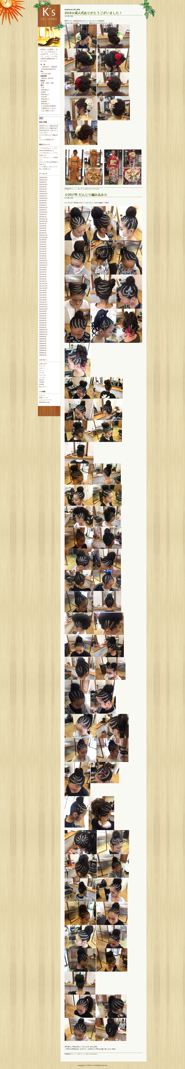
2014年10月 (43, 221)
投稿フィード (43, 398)
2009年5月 (43, 346)
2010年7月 (43, 316)
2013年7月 (43, 244)
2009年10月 (43, 334)
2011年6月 (43, 295)
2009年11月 (43, 332)
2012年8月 (43, 270)
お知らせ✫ (43, 364)
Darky (56, 157)
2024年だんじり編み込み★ (48, 126)
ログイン (42, 395)
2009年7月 (43, 341)
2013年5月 (43, 249)
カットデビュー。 (45, 157)
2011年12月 (43, 284)
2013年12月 (43, 235)
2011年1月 (43, 302)
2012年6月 (43, 274)
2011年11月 (43, 286)
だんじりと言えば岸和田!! (48, 162)
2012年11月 (43, 263)
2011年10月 (43, 288)
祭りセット (43, 387)
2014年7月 (43, 224)
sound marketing (45, 150)
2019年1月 (43, 196)
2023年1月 (43, 182)
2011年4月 (43, 297)
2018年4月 (43, 201)
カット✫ (42, 366)
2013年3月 (43, 254)
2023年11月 (43, 180)
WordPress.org (44, 402)
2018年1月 (43, 205)
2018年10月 (43, 198)
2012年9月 (43, 267)
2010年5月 (43, 320)
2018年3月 (43, 203)
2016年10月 (43, 207)
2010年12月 (43, 304)
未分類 (41, 382)
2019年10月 (43, 194)
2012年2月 (43, 279)
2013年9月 (43, 240)
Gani (40, 164)
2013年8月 (43, 242)
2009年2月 (43, 353)
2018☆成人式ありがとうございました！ (93, 13)
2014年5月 (43, 228)
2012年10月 (43, 265)
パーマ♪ (42, 373)
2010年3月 (43, 325)
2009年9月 (43, 337)
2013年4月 (43, 251)
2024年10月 (43, 177)
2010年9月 (43, 311)
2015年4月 (43, 214)
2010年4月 (43, 323)
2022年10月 (43, 184)
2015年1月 (43, 217)
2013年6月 (43, 247)
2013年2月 (43, 256)
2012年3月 (43, 277)
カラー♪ (42, 368)
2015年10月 (43, 212)
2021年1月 (43, 189)
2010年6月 (43, 318)
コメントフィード (45, 400)
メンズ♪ (42, 377)
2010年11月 (43, 307)
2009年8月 (43, 339)
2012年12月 (43, 260)
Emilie (45, 169)
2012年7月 (43, 272)
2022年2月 (43, 187)
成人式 (41, 380)
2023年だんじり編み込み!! (48, 128)
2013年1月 (43, 258)
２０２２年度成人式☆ (47, 140)
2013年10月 (43, 237)
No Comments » (94, 189)
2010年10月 (43, 309)
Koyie (41, 155)
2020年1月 (43, 191)
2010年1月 (43, 327)
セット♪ (42, 370)
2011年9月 (43, 290)
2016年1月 (43, 210)
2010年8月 (43, 313)
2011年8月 (43, 293)
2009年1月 (43, 355)
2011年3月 (43, 300)
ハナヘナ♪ (42, 375)
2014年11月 (43, 219)
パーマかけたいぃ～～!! (47, 148)
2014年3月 (43, 230)
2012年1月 (43, 281)
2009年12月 (43, 330)
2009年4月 (43, 348)
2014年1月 (43, 233)
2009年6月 (43, 343)
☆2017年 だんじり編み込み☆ (86, 194)
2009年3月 (43, 350)
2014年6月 (43, 226)
